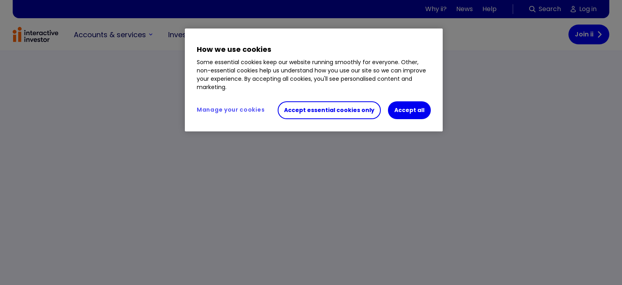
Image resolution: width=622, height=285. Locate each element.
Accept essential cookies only (329, 110)
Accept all (409, 110)
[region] (314, 79)
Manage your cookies (231, 110)
